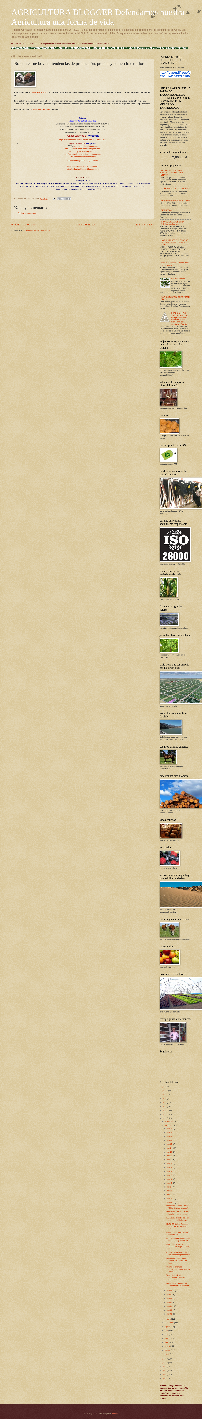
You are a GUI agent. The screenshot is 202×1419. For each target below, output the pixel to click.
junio (167, 1334)
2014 (164, 1106)
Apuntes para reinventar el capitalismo (177, 1233)
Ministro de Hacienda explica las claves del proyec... (178, 1213)
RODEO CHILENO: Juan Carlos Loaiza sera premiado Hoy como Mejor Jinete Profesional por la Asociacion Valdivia (179, 318)
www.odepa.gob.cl (40, 92)
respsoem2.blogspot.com (85, 157)
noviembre (169, 1125)
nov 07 (170, 1294)
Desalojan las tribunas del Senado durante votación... (178, 1284)
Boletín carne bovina (42, 109)
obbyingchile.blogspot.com (85, 151)
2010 (164, 1359)
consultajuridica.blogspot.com (85, 146)
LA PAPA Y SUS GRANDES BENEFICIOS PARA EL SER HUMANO (171, 173)
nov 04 (170, 1306)
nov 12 (170, 1191)
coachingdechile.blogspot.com (85, 161)
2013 (164, 1110)
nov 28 (170, 1136)
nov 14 (170, 1187)
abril (167, 1342)
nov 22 (170, 1156)
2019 (164, 1087)
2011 (164, 1118)
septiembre (169, 1323)
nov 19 (170, 1167)
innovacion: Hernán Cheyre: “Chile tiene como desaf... (177, 1207)
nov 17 (170, 1175)
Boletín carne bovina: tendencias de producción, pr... (178, 1246)
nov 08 (170, 1290)
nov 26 (170, 1140)
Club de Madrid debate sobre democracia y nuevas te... (178, 1239)
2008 (164, 1367)
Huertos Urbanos (178, 279)
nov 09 (170, 1202)
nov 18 (170, 1171)
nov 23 (170, 1152)
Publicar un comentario (27, 213)
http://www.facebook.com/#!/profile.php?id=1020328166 (82, 140)
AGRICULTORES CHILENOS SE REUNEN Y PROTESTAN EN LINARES (174, 242)
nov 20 (170, 1164)
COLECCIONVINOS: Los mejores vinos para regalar (178, 1254)
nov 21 (170, 1160)
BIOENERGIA (166, 210)
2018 (164, 1091)
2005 (164, 1378)
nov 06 (170, 1298)
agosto (167, 1327)
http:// (67, 149)
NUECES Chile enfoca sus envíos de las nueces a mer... (177, 1226)
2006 (164, 1374)
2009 (164, 1363)
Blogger (115, 1413)
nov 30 (170, 1129)
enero (167, 1354)
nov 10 (170, 1198)
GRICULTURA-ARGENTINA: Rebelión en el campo (172, 223)
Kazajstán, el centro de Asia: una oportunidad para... (177, 1219)
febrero (168, 1350)
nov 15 (170, 1183)
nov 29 (170, 1132)
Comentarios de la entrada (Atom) (36, 230)
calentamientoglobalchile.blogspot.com (85, 154)
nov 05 (170, 1302)
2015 (164, 1102)
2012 (164, 1114)
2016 (164, 1099)
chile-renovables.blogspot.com (85, 166)
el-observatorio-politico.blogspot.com (85, 149)
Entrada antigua (145, 224)
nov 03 (170, 1310)
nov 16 (170, 1179)
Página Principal (86, 224)
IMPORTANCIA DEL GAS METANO (175, 189)
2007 (164, 1371)
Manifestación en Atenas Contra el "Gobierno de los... (176, 1261)
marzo (167, 1346)
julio (166, 1331)
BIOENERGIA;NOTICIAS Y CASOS (175, 201)
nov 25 (170, 1144)
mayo (167, 1338)
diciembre (169, 1121)
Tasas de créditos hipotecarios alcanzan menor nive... (176, 1277)
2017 (164, 1095)
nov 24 (170, 1148)
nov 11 (170, 1195)
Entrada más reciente (23, 224)
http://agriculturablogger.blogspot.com (82, 169)
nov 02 (170, 1314)
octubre (168, 1319)
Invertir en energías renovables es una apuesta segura (178, 1269)
